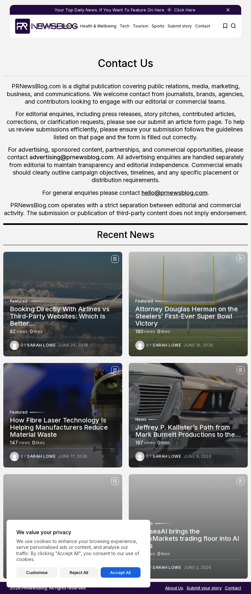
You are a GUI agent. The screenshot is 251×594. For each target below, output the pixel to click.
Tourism (140, 26)
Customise (37, 572)
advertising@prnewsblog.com (71, 157)
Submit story (180, 26)
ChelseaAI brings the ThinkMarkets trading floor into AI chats (187, 540)
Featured (18, 303)
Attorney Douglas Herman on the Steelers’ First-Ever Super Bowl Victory (186, 318)
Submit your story (204, 587)
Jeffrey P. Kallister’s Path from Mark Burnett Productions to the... (188, 432)
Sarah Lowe (41, 347)
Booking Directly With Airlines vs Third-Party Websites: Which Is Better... (59, 318)
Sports (158, 26)
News (140, 421)
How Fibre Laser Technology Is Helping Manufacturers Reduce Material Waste (59, 429)
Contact (202, 26)
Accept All (120, 572)
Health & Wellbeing (98, 26)
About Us (174, 587)
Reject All (79, 572)
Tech (124, 26)
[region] (78, 553)
